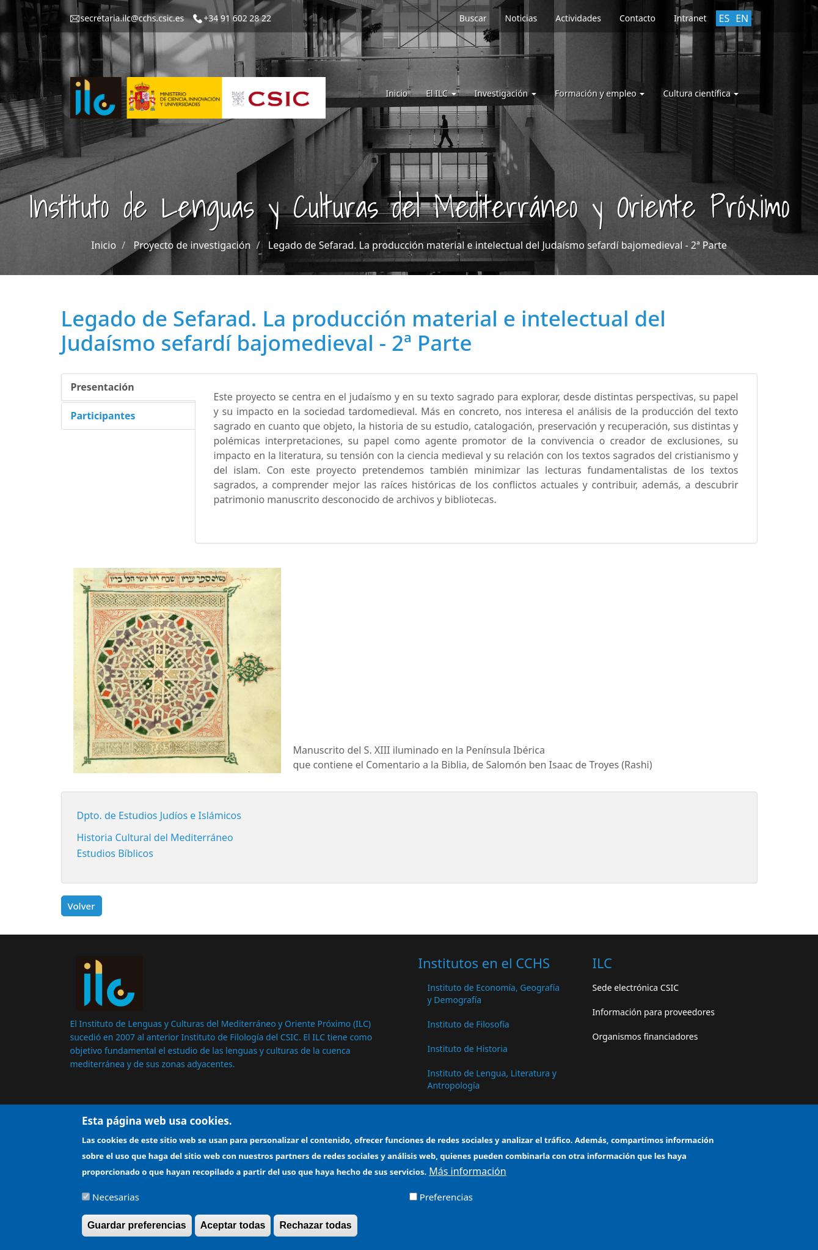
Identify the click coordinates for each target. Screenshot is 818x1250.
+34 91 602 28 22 (237, 18)
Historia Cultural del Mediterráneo (155, 837)
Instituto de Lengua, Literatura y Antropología (492, 1079)
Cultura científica (701, 93)
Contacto (637, 18)
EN (742, 18)
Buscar (473, 18)
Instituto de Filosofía (468, 1024)
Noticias (521, 18)
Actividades (578, 18)
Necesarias (115, 1202)
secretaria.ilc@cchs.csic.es (132, 18)
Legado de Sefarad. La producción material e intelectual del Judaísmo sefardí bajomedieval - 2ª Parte (497, 245)
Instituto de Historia (468, 1048)
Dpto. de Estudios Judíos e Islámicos (159, 815)
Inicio (396, 93)
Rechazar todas (315, 1231)
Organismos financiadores (645, 1036)
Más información (467, 1176)
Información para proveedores (654, 1012)
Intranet (690, 18)
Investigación (505, 93)
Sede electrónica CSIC (636, 987)
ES (724, 18)
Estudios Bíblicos (115, 853)
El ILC (441, 93)
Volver (81, 906)
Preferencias (446, 1202)
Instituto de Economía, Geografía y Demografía (494, 994)
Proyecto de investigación (192, 245)
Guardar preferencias (136, 1231)
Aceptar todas (233, 1231)
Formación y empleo (600, 93)
